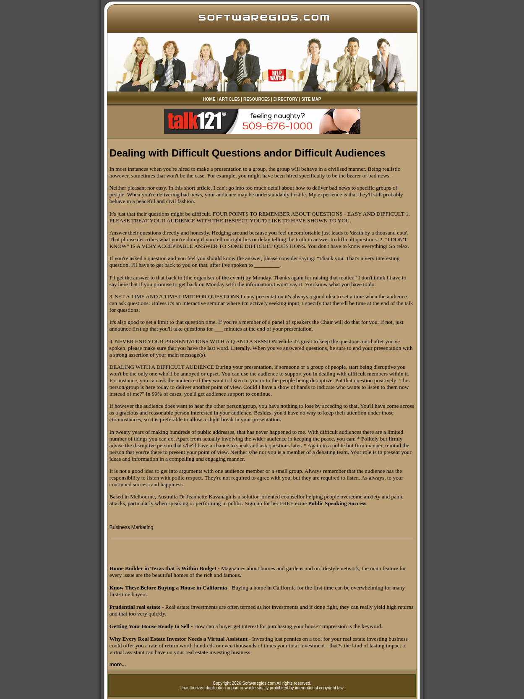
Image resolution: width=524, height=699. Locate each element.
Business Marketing (131, 527)
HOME (209, 99)
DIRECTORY (286, 99)
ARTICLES (229, 99)
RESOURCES (256, 99)
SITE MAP (311, 99)
